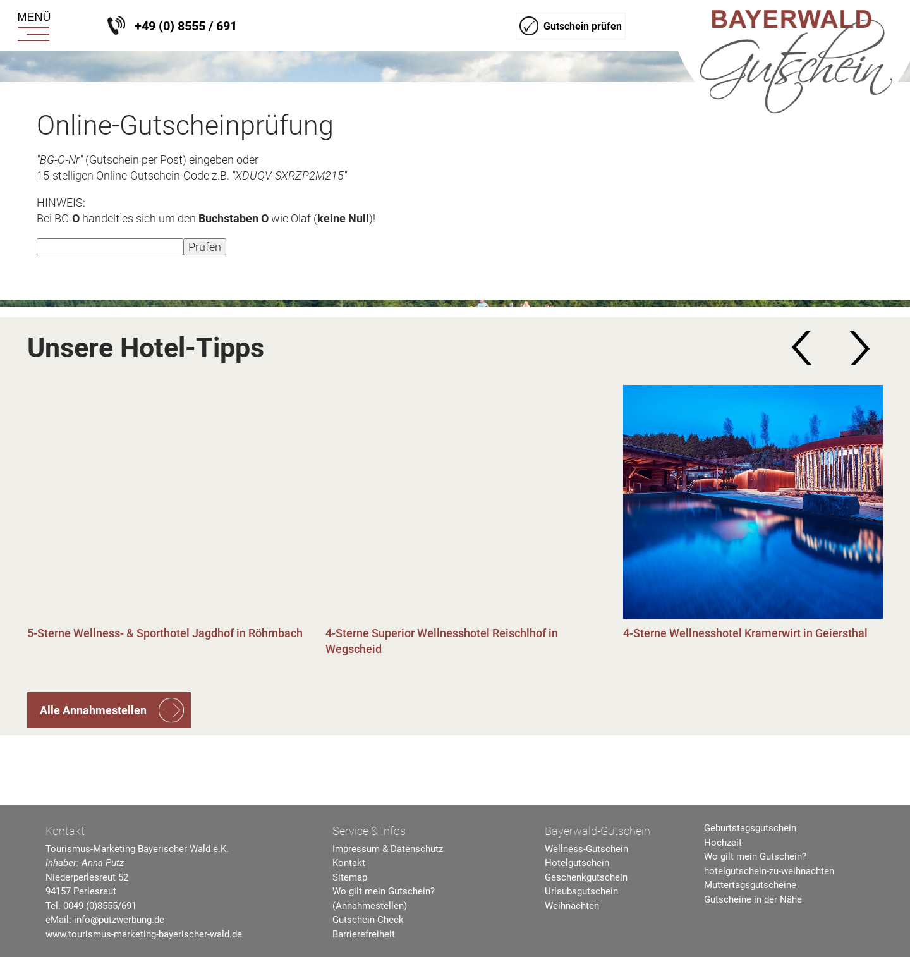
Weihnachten (572, 905)
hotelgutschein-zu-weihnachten (769, 871)
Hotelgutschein (577, 863)
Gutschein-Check (368, 919)
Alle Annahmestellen (93, 710)
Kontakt (348, 863)
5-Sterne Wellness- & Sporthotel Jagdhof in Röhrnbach (165, 633)
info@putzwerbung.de (119, 919)
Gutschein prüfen (582, 26)
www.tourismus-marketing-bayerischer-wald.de (144, 934)
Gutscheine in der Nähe (753, 899)
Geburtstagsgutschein (750, 828)
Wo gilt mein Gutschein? (755, 856)
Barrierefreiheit (363, 934)
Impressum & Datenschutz (387, 849)
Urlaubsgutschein (581, 891)
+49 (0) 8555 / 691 (186, 26)
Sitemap (349, 877)
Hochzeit (723, 842)
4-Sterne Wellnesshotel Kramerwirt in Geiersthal (745, 633)
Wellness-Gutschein (586, 849)
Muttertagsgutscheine (750, 885)
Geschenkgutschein (586, 877)
